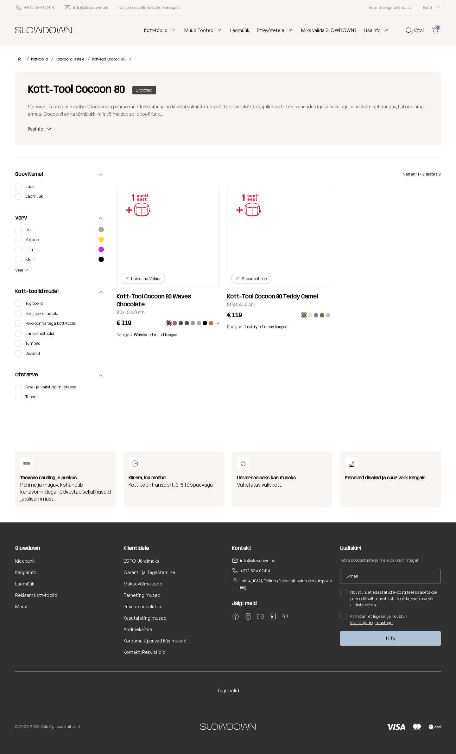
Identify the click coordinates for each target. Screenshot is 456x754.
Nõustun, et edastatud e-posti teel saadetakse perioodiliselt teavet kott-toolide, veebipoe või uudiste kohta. (388, 598)
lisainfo (35, 129)
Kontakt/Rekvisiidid (145, 652)
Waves (140, 334)
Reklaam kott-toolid (36, 595)
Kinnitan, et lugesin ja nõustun (373, 619)
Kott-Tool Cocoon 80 (109, 59)
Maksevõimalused (143, 584)
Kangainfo (25, 572)
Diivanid (27, 353)
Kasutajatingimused (145, 618)
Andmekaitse (138, 629)
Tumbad (28, 343)
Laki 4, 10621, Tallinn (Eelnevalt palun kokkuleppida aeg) (285, 584)
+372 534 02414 (255, 570)
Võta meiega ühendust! (391, 7)
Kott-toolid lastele (70, 59)
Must (59, 260)
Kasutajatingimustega (371, 622)
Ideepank (25, 561)
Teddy (250, 326)
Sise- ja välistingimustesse (45, 387)
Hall (59, 230)
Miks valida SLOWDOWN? (328, 30)
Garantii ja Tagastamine (149, 572)
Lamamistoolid (34, 333)
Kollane (59, 240)
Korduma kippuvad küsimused (155, 641)
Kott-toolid (39, 59)
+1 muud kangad (163, 334)
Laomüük (239, 30)
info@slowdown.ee (257, 560)
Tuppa (25, 397)
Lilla (59, 250)
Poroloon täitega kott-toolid (45, 323)
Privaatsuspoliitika (143, 607)
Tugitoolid (29, 303)
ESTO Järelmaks (141, 561)
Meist (21, 607)
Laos (25, 186)
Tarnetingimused (142, 595)
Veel (19, 269)
